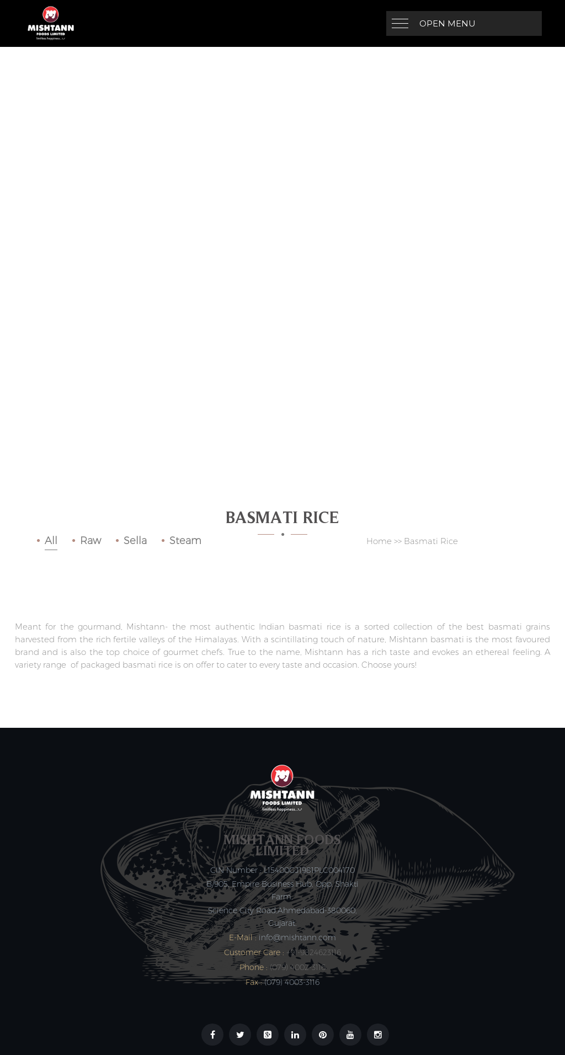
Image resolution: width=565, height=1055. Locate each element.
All (51, 541)
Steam (185, 541)
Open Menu (447, 23)
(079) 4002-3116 (298, 967)
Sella (135, 541)
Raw (90, 541)
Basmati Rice (431, 541)
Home (379, 541)
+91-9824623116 (313, 952)
